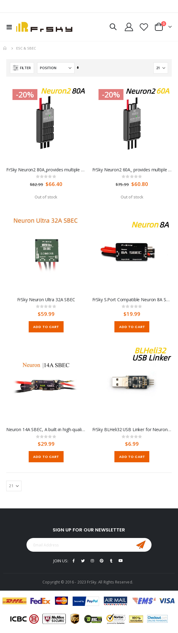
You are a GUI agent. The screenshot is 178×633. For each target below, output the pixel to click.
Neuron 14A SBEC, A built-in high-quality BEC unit (46, 429)
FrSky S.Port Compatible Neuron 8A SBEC (132, 299)
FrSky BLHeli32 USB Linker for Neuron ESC (132, 429)
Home (5, 48)
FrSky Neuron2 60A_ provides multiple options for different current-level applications (132, 170)
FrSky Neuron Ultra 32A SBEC (46, 299)
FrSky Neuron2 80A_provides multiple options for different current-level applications (46, 170)
